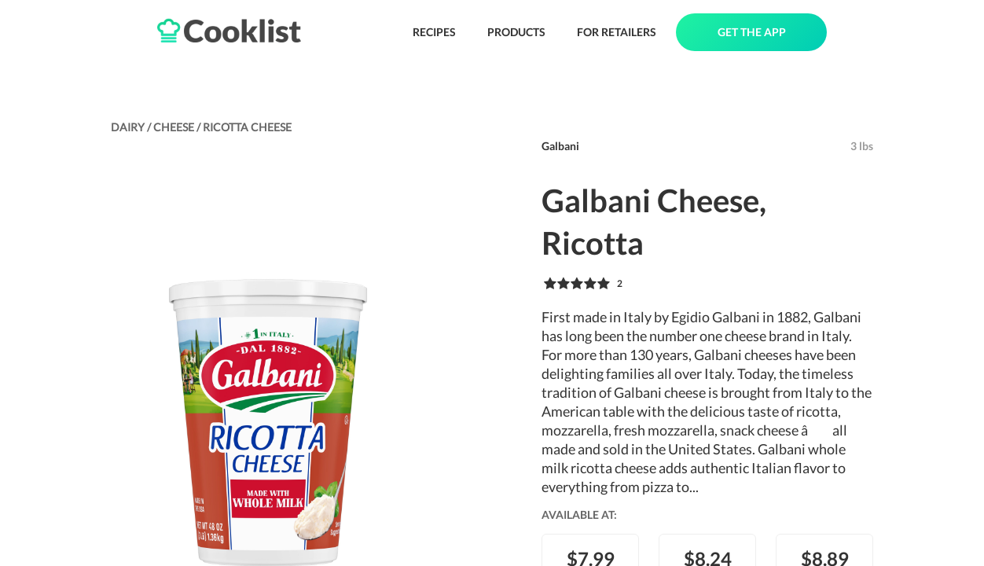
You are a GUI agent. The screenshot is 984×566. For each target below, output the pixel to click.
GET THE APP (752, 32)
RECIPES (434, 32)
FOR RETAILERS (616, 32)
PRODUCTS (516, 32)
